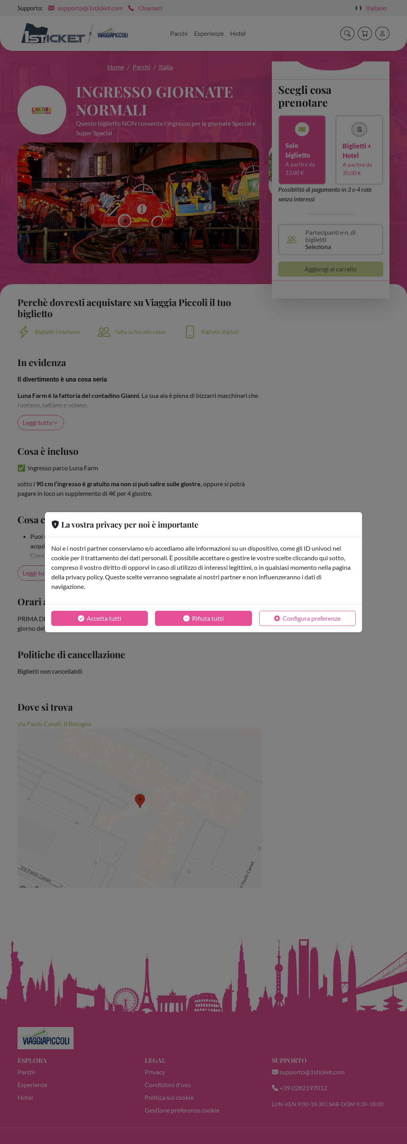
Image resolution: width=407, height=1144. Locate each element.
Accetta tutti (99, 618)
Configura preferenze (307, 618)
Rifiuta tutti (203, 618)
